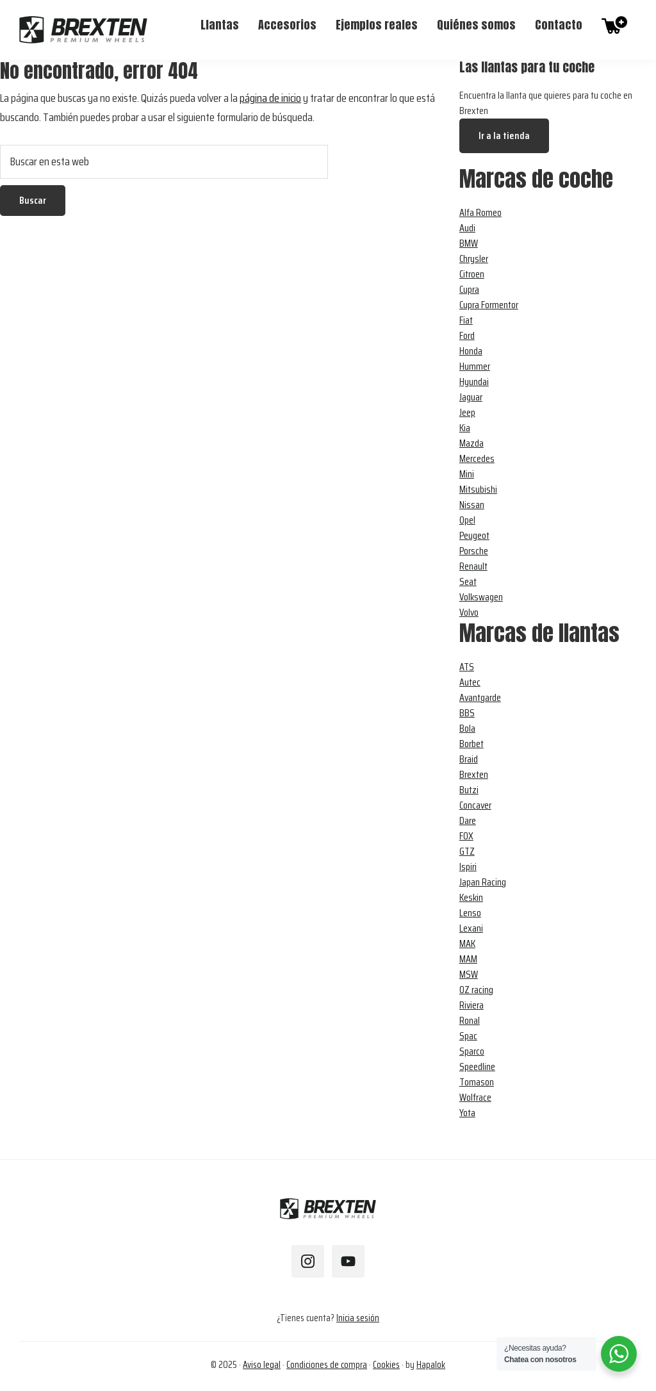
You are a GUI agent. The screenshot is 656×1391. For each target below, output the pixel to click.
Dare (467, 820)
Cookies (386, 1364)
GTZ (467, 851)
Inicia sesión (357, 1318)
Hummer (474, 366)
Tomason (476, 1082)
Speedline (477, 1066)
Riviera (471, 1005)
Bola (467, 728)
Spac (468, 1036)
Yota (467, 1113)
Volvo (469, 612)
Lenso (470, 913)
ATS (466, 667)
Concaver (475, 805)
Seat (468, 581)
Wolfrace (475, 1097)
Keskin (471, 897)
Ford (467, 335)
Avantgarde (480, 697)
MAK (467, 943)
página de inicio (270, 98)
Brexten (473, 774)
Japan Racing (482, 882)
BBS (467, 713)
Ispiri (468, 867)
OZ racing (476, 990)
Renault (473, 566)
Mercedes (477, 458)
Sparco (471, 1051)
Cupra (469, 289)
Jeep (467, 412)
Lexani (471, 928)
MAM (468, 959)
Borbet (471, 744)
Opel (467, 520)
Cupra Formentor (488, 305)
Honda (470, 351)
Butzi (469, 790)
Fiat (466, 320)
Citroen (471, 274)
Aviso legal (262, 1364)
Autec (469, 682)
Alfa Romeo (480, 212)
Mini (466, 474)
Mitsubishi (478, 489)
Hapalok (430, 1364)
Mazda (471, 443)
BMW (468, 243)
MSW (468, 974)
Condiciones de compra (326, 1364)
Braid (468, 759)
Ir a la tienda (504, 136)
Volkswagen (481, 597)
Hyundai (474, 382)
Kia (464, 428)
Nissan (471, 505)
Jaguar (470, 397)
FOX (466, 836)
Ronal (469, 1020)
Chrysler (473, 259)
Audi (467, 228)
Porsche (473, 551)
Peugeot (474, 535)
